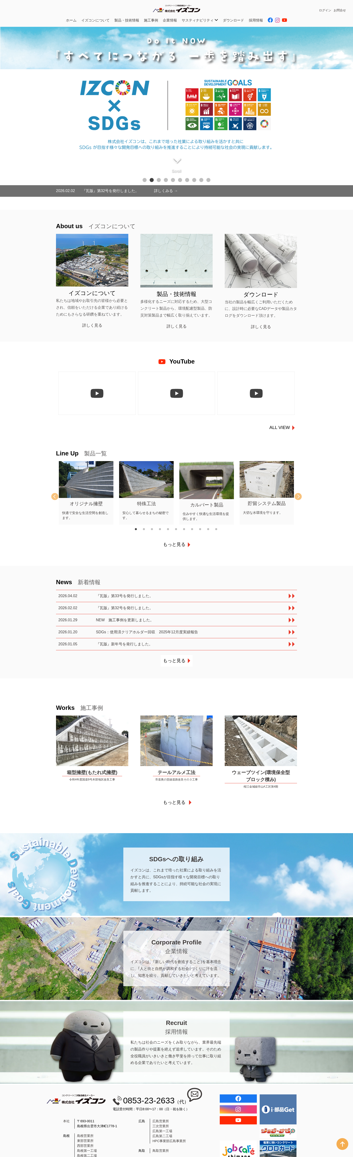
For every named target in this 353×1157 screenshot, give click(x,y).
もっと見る (174, 544)
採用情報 (256, 20)
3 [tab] (158, 180)
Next (294, 496)
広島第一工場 (162, 1131)
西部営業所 (85, 1146)
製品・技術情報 (126, 20)
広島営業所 (160, 1121)
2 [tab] (151, 180)
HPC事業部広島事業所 (169, 1141)
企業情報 (170, 20)
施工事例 (151, 20)
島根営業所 (85, 1136)
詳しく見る (92, 325)
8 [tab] (194, 180)
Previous (58, 496)
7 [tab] (187, 180)
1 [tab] (144, 180)
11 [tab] (219, 529)
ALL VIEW (279, 427)
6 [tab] (180, 180)
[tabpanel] (176, 112)
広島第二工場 (162, 1136)
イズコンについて (95, 20)
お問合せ (340, 10)
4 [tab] (166, 180)
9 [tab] (201, 180)
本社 (66, 1121)
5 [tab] (173, 180)
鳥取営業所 (160, 1151)
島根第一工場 (87, 1151)
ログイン (325, 10)
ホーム (71, 20)
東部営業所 (85, 1141)
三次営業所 (160, 1126)
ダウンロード (233, 20)
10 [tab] (208, 180)
